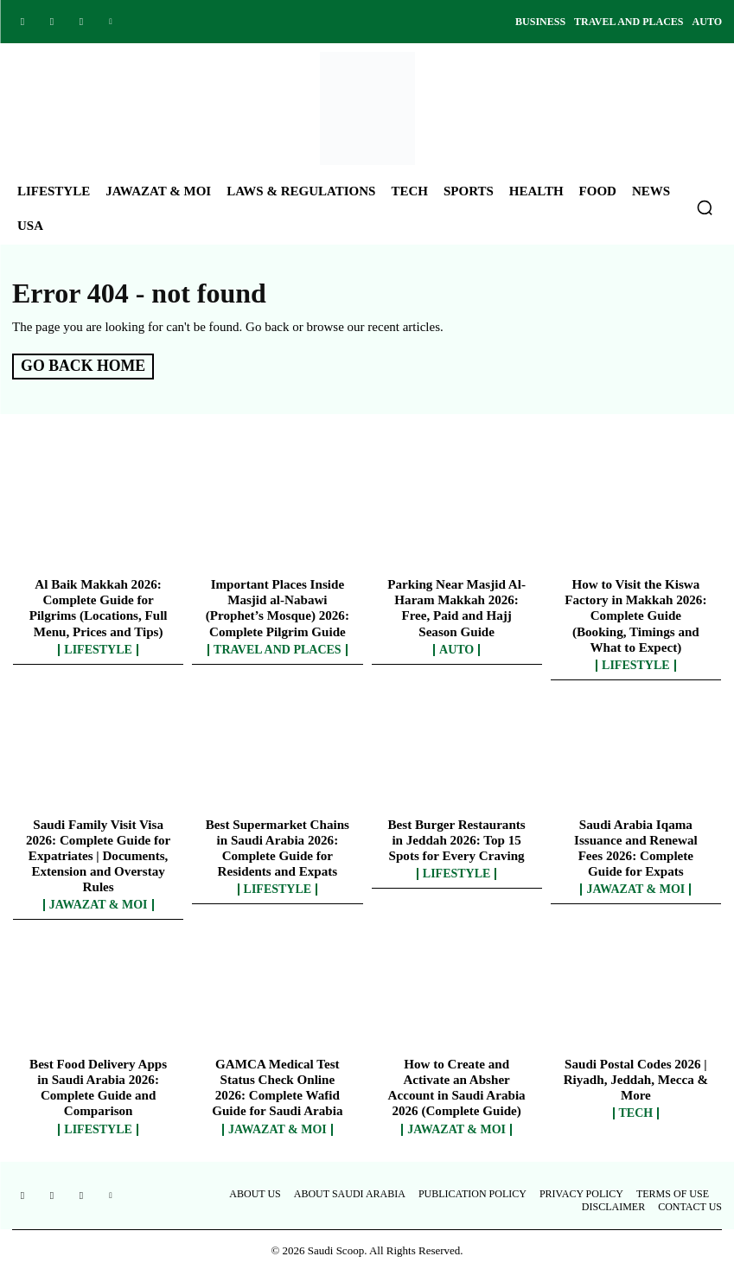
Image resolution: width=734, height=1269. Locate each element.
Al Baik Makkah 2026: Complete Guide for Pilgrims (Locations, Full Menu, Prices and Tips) (98, 607)
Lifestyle (98, 648)
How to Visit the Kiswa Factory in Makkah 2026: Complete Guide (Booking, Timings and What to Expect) (635, 615)
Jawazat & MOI (98, 903)
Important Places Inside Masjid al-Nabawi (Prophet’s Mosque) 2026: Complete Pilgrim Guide (277, 607)
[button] (704, 207)
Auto (456, 648)
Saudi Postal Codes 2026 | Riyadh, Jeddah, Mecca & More (635, 1077)
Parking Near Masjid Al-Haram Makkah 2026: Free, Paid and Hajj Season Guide (456, 607)
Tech (636, 1112)
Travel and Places (277, 648)
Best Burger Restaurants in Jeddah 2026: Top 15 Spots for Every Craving (456, 838)
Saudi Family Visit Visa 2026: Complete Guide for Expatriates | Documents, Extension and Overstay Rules (98, 854)
